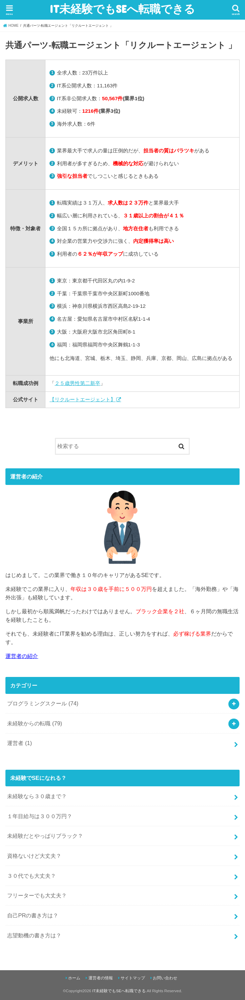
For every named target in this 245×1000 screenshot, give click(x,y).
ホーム (74, 978)
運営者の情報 (100, 978)
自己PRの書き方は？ (32, 915)
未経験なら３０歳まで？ (37, 796)
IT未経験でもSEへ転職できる (122, 8)
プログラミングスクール (42, 703)
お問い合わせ (165, 978)
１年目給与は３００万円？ (39, 816)
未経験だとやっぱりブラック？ (45, 836)
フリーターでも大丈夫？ (37, 895)
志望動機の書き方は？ (34, 935)
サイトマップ (133, 978)
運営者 (19, 743)
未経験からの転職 (34, 723)
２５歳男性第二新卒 (77, 383)
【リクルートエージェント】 (82, 399)
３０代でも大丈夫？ (31, 876)
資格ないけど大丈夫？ (34, 856)
